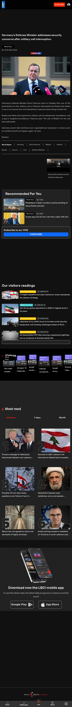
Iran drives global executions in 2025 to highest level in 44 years (44, 309)
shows (52, 704)
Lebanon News (21, 358)
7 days (37, 418)
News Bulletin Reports (28, 291)
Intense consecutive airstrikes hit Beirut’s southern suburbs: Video (44, 371)
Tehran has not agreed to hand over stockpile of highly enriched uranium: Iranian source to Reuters (17, 533)
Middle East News (26, 305)
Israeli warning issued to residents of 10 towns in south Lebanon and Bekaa (53, 533)
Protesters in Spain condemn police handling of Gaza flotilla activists (47, 204)
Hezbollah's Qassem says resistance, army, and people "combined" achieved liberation (52, 495)
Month (62, 418)
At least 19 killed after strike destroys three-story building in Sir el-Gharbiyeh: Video (22, 370)
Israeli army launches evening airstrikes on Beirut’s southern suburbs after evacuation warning (57, 370)
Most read (13, 409)
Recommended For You (23, 194)
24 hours (11, 418)
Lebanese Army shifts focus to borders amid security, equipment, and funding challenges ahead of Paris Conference (43, 323)
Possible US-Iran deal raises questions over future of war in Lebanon (15, 495)
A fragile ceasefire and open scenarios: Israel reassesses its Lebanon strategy (45, 296)
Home (7, 704)
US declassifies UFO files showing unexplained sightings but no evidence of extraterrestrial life (44, 336)
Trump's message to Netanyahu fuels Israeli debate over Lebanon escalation (16, 456)
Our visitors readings (18, 285)
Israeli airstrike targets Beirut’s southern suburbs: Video (33, 369)
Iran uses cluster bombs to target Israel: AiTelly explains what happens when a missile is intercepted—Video (9, 370)
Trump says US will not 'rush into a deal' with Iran (47, 217)
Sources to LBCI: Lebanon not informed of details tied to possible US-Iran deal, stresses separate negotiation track (53, 456)
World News (30, 200)
